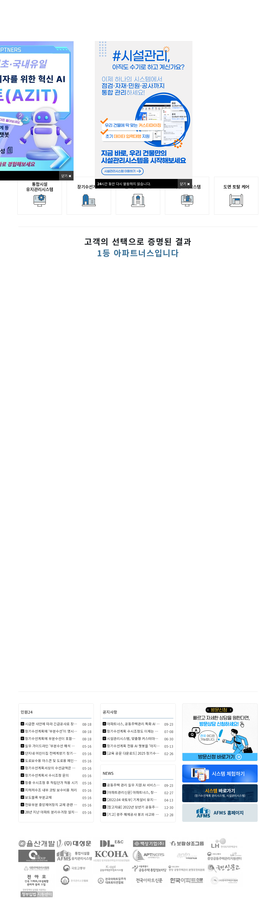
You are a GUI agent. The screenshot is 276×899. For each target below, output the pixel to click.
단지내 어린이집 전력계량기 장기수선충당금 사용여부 (51, 753)
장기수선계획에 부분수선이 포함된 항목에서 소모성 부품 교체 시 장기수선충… (51, 738)
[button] (255, 80)
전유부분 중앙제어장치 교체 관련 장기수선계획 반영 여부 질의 (51, 804)
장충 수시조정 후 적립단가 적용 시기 (51, 782)
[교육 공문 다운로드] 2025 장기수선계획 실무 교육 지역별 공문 (133, 753)
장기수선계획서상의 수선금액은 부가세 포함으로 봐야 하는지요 (51, 767)
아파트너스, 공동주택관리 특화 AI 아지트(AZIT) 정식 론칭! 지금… (133, 723)
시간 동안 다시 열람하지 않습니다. (124, 183)
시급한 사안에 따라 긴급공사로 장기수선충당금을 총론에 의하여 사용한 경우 (51, 723)
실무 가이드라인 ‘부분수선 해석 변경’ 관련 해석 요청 (51, 745)
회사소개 (46, 34)
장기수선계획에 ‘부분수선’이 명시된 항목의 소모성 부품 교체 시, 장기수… (51, 731)
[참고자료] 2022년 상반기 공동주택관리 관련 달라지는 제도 (133, 807)
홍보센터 (169, 34)
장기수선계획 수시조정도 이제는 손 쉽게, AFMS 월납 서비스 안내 (133, 731)
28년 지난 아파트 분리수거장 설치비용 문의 (51, 812)
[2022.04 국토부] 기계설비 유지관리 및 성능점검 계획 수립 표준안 (133, 799)
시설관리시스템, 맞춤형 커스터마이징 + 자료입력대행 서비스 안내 (133, 738)
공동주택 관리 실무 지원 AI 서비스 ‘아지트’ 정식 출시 (133, 784)
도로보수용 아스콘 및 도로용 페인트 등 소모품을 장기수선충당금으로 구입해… (51, 760)
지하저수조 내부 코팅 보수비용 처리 (51, 789)
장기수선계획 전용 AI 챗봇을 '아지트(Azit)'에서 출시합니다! (133, 745)
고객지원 (230, 34)
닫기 (66, 175)
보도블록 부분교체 (38, 797)
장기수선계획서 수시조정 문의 (47, 775)
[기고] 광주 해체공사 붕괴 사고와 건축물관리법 (133, 814)
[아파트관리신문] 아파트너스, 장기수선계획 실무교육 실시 (133, 792)
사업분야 (107, 34)
